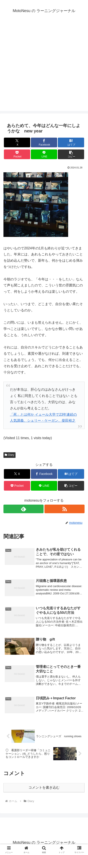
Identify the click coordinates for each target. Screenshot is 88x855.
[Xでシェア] (17, 142)
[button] (71, 154)
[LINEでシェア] (44, 154)
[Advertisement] (44, 67)
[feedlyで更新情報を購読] (23, 509)
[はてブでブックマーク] (71, 142)
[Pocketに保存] (17, 154)
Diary (9, 454)
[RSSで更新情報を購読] (64, 509)
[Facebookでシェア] (44, 142)
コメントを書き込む (44, 787)
